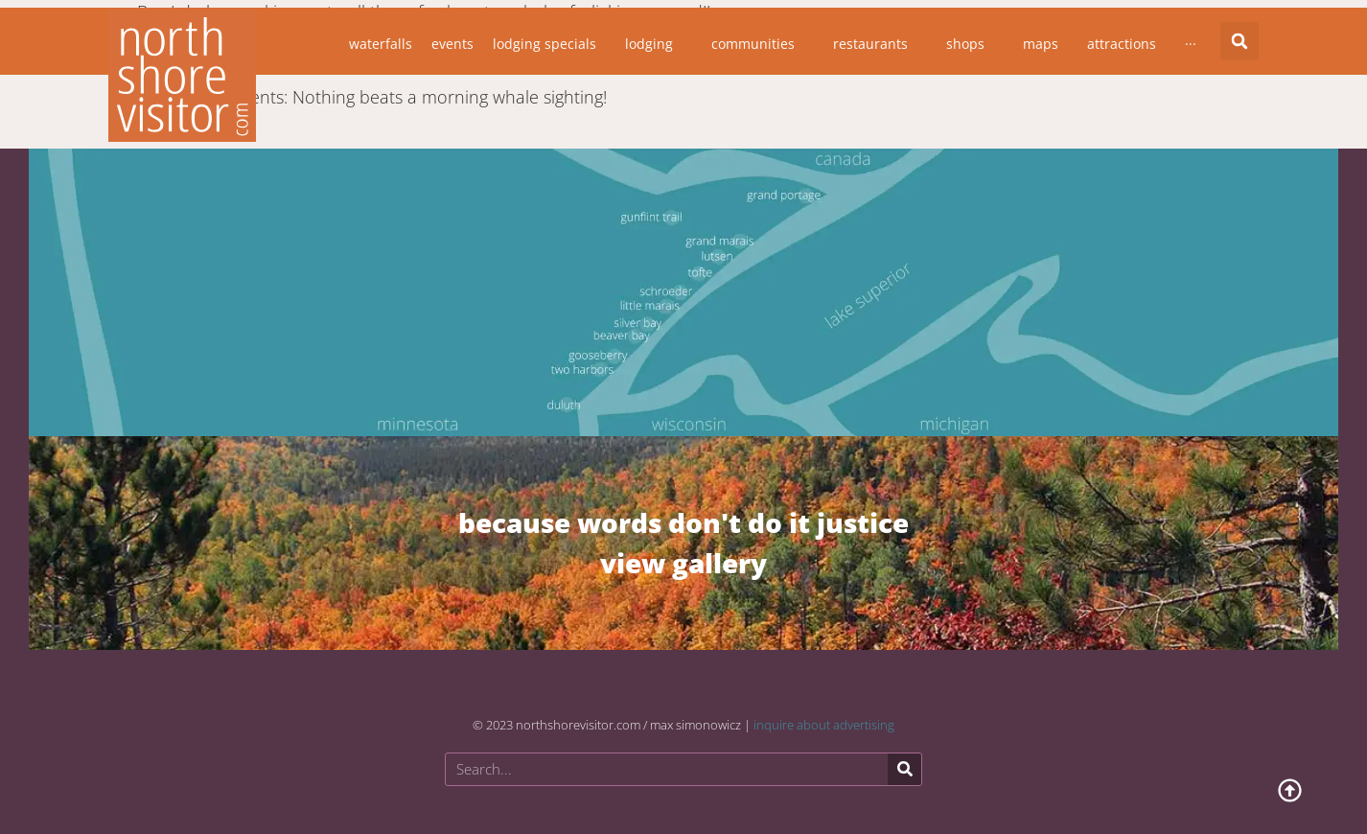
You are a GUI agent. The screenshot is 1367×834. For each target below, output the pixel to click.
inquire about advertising (823, 724)
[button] (1239, 41)
